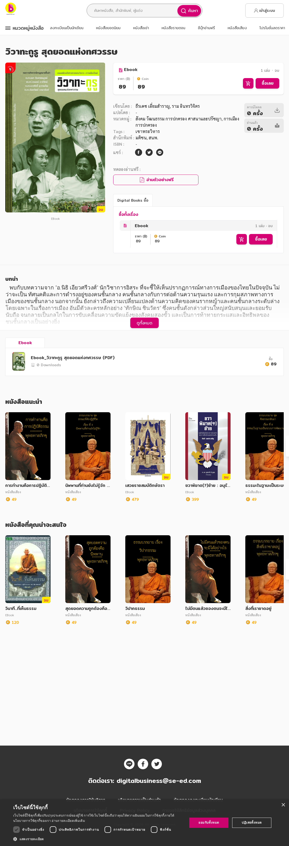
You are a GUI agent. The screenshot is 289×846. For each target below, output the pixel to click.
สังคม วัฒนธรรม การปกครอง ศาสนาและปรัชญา (179, 118)
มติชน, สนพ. (147, 137)
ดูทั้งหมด (144, 323)
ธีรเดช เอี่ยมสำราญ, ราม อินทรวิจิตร (168, 106)
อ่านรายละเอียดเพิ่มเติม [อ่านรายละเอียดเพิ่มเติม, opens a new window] (68, 820)
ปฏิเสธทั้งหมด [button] (252, 822)
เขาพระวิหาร (148, 131)
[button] (97, 839)
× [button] (283, 805)
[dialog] (144, 822)
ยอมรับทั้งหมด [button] (208, 822)
